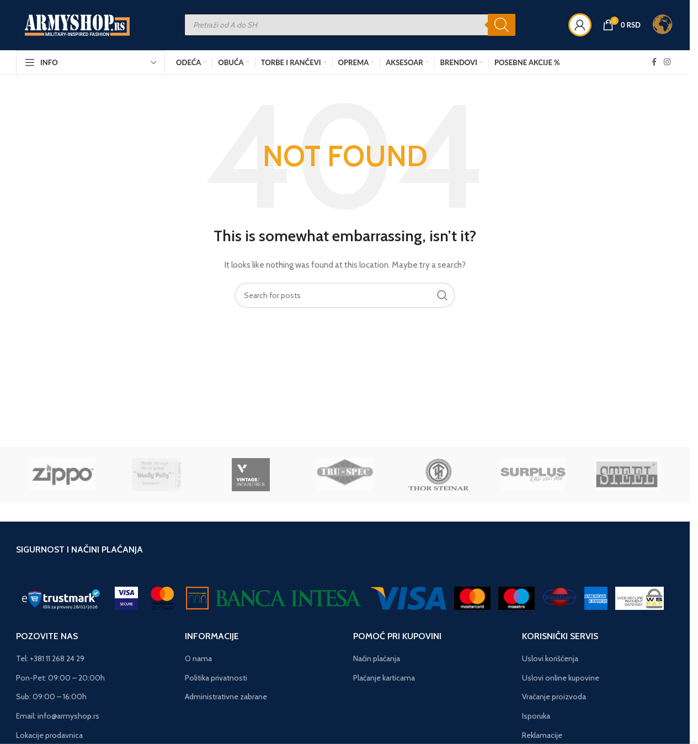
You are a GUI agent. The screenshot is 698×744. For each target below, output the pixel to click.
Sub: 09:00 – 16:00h (51, 697)
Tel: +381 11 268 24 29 (50, 658)
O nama (198, 658)
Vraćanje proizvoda (554, 697)
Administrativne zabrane (226, 697)
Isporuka (536, 716)
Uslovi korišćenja (550, 658)
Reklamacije (542, 735)
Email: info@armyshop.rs (57, 716)
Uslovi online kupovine (560, 678)
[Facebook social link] (653, 62)
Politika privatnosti (216, 678)
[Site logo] (78, 24)
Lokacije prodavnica (49, 735)
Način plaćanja (376, 658)
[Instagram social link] (667, 62)
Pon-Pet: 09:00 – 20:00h (60, 678)
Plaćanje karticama (384, 678)
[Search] (501, 25)
